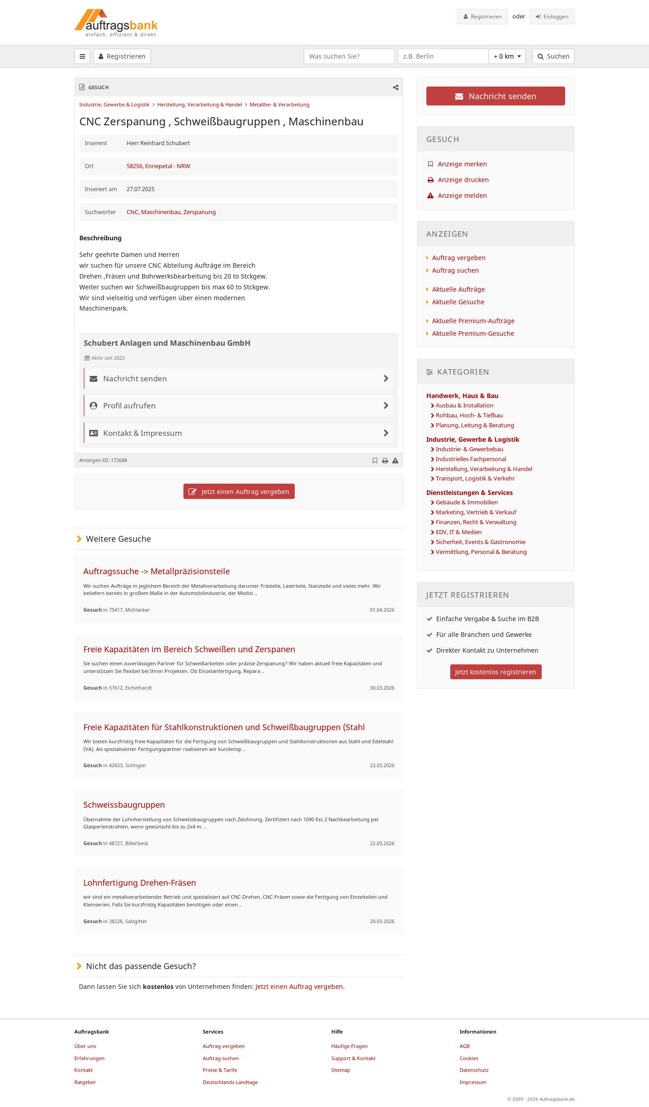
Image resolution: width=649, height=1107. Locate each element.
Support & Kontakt (353, 1058)
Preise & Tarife (220, 1069)
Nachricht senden (495, 96)
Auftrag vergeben (459, 257)
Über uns (85, 1046)
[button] (395, 87)
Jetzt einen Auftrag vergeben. (300, 986)
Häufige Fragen (349, 1046)
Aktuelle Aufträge (458, 289)
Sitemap (340, 1069)
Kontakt (83, 1069)
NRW (183, 166)
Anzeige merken (456, 164)
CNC (132, 212)
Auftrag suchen (455, 270)
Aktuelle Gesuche (458, 301)
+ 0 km (505, 56)
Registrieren (483, 16)
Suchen (554, 56)
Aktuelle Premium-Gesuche (473, 333)
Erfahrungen (89, 1058)
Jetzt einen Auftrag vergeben (238, 491)
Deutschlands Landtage (230, 1082)
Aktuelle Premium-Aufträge (473, 320)
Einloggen (552, 16)
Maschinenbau (161, 212)
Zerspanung (199, 212)
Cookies (469, 1058)
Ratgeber (85, 1082)
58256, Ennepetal (150, 166)
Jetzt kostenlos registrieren (495, 672)
